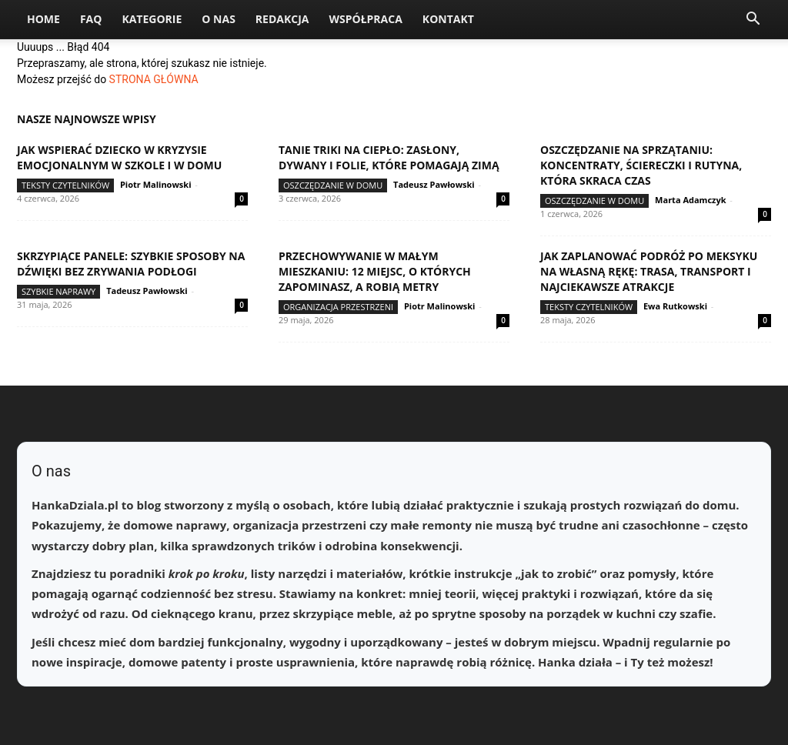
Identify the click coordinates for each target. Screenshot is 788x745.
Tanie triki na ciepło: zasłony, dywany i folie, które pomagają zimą (389, 157)
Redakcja (282, 19)
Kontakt (448, 19)
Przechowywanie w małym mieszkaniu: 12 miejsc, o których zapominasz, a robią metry (375, 271)
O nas (218, 19)
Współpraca (365, 19)
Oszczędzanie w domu (332, 185)
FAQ (91, 19)
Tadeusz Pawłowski (434, 184)
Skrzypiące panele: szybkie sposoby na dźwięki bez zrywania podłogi (131, 264)
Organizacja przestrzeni (338, 306)
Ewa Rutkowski (675, 306)
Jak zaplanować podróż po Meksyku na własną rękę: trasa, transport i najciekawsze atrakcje (648, 271)
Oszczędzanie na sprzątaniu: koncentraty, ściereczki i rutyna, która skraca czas (641, 165)
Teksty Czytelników (65, 185)
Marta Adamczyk (690, 199)
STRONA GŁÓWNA (154, 79)
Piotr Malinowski (156, 184)
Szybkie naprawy (58, 291)
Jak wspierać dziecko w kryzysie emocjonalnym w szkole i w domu (119, 157)
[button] (752, 20)
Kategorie (152, 19)
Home (43, 19)
